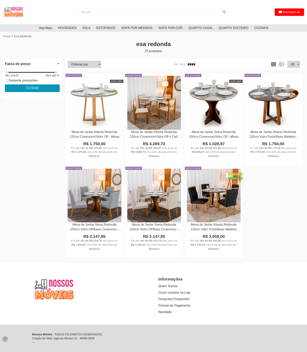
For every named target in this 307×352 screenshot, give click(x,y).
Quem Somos (168, 286)
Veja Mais (45, 28)
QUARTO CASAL (200, 28)
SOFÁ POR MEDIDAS (137, 28)
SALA (86, 28)
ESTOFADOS (106, 28)
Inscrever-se (289, 12)
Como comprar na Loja (174, 292)
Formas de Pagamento (174, 305)
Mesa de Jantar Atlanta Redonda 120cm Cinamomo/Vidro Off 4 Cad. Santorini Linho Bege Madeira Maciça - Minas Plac (154, 134)
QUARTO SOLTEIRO (233, 28)
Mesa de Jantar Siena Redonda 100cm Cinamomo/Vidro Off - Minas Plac (213, 134)
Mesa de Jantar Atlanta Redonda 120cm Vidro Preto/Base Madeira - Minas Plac (273, 134)
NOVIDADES (67, 28)
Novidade (165, 312)
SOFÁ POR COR (170, 28)
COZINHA (261, 28)
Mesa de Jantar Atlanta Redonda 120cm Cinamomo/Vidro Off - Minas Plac (94, 134)
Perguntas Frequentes (173, 299)
